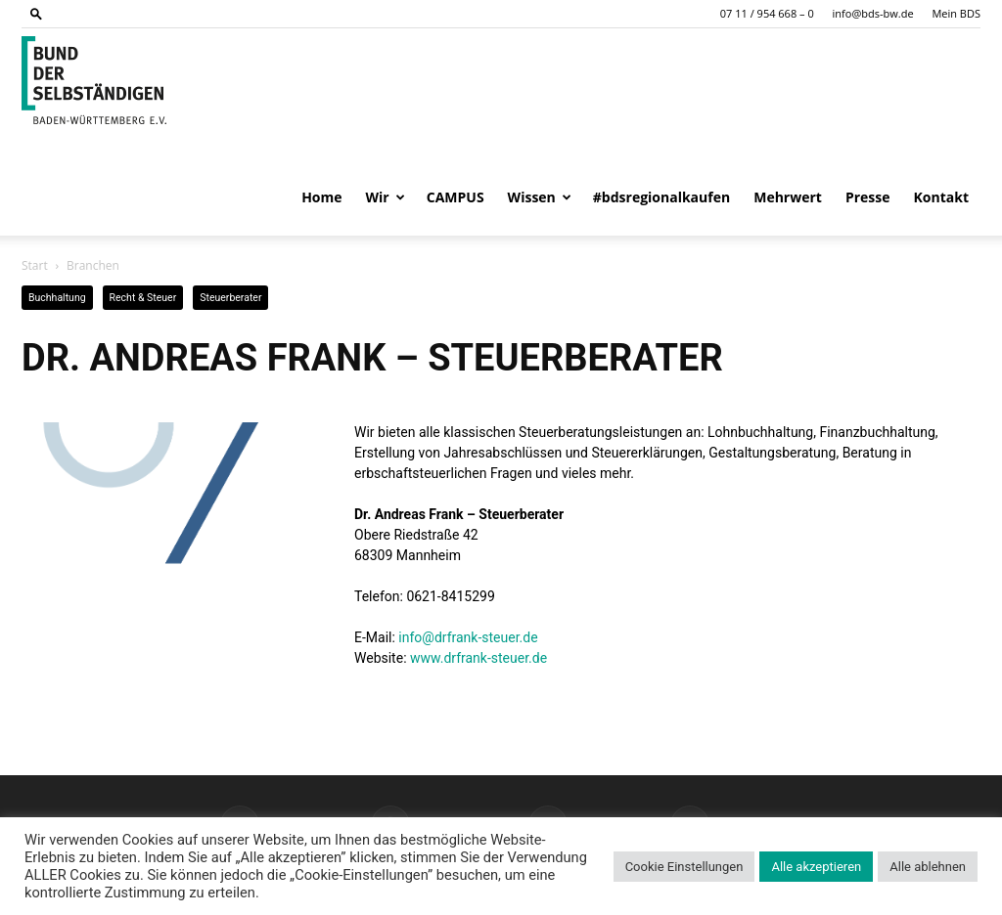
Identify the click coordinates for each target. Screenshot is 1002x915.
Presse (867, 197)
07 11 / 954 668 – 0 (767, 13)
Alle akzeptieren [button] (816, 866)
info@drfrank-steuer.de (467, 637)
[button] (36, 13)
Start (35, 265)
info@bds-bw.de (873, 13)
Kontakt (941, 197)
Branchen (93, 265)
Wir (385, 197)
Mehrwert (787, 197)
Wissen (539, 197)
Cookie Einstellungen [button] (684, 866)
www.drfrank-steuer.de (478, 658)
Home (321, 197)
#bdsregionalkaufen (661, 197)
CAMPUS (455, 197)
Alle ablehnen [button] (927, 866)
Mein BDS (956, 13)
